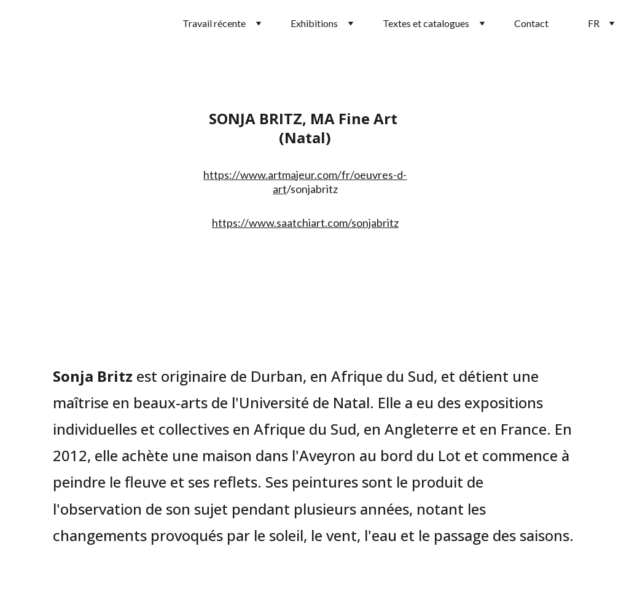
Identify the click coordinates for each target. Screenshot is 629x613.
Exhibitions (314, 23)
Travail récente (214, 23)
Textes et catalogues (426, 23)
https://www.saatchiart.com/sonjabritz (305, 222)
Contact (531, 23)
